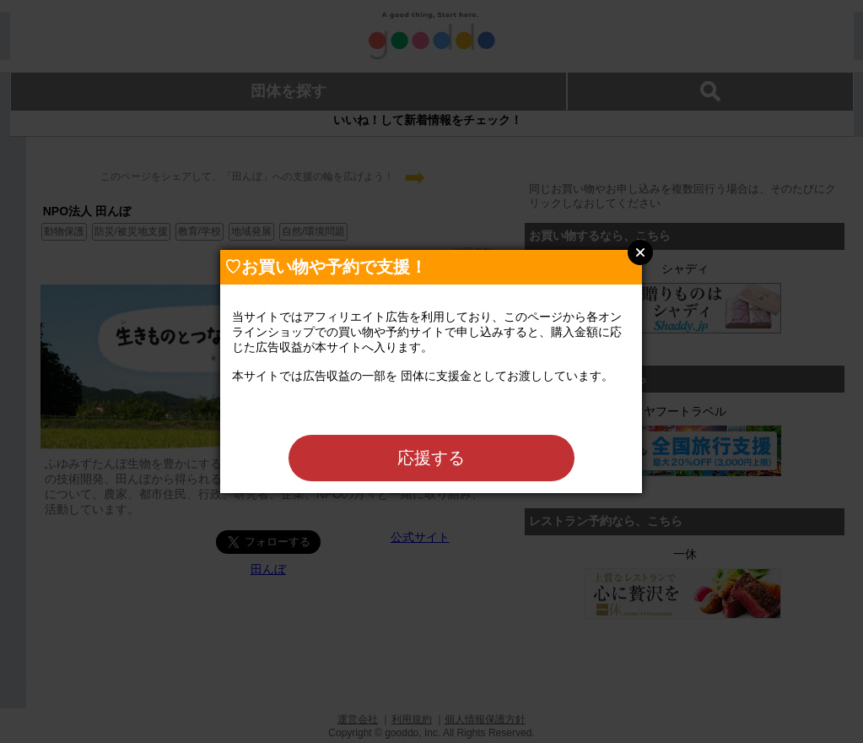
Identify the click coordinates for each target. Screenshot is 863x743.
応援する (431, 457)
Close (640, 252)
